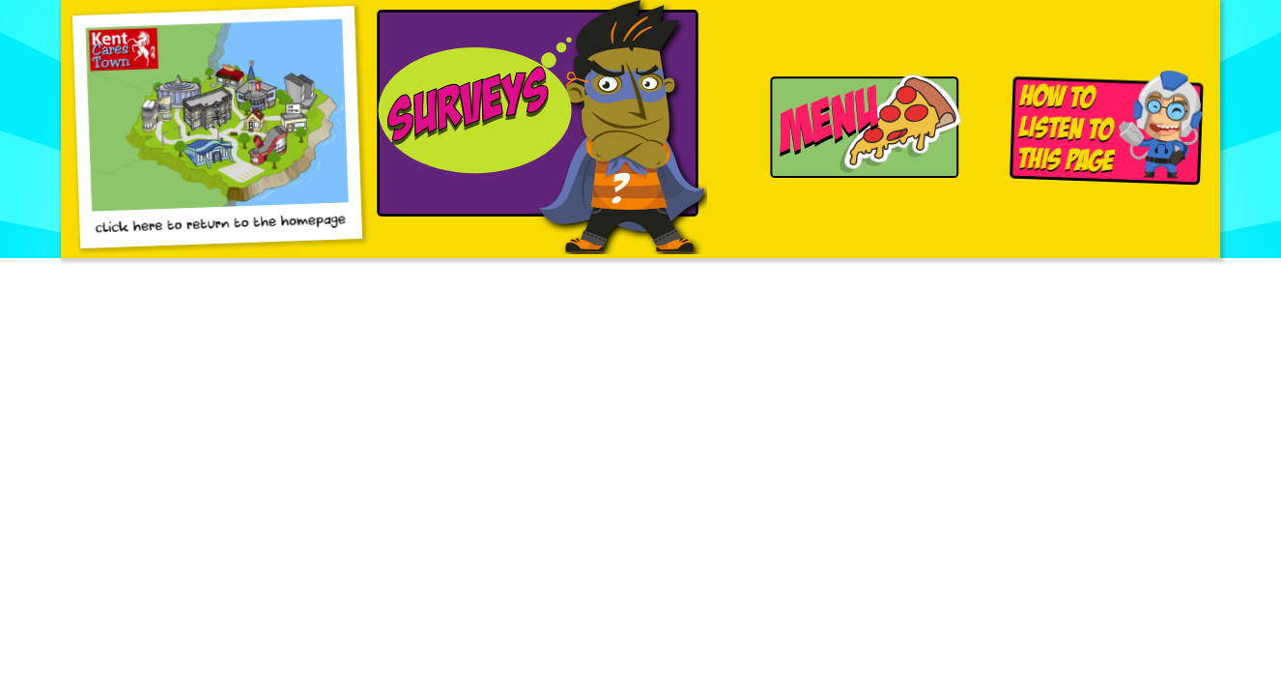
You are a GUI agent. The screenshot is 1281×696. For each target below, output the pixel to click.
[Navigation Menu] (858, 129)
